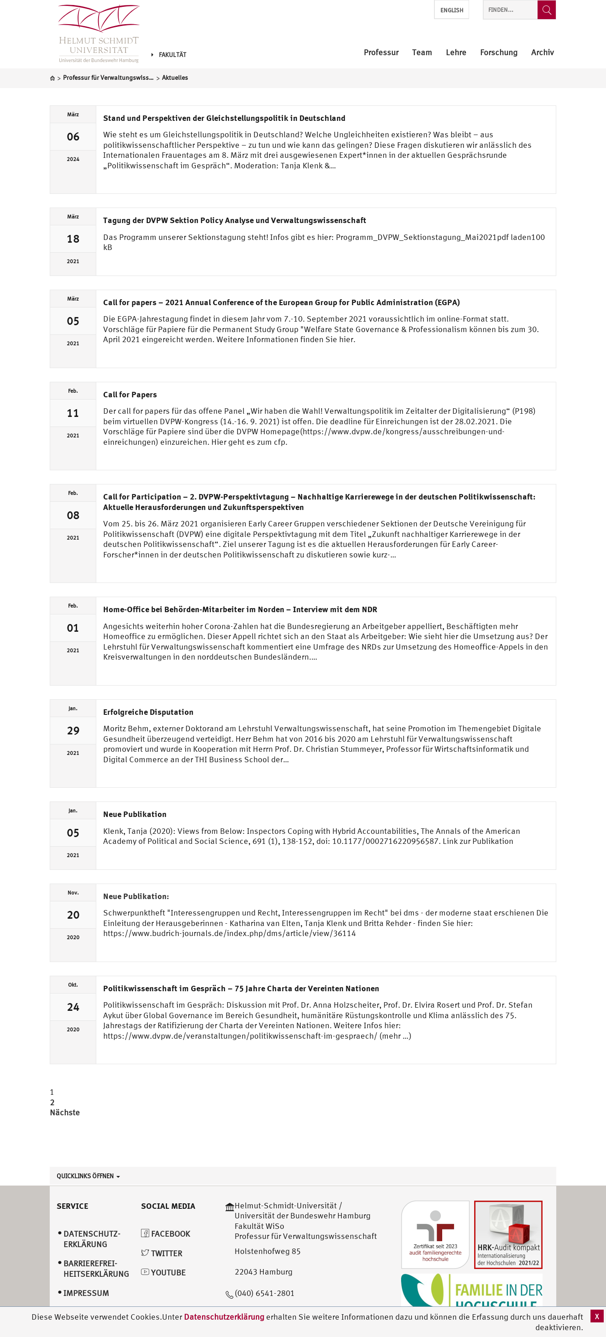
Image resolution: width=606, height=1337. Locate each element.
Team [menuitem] (422, 52)
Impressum (86, 1293)
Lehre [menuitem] (456, 52)
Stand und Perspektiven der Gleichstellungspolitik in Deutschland (224, 118)
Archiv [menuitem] (542, 52)
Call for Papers (130, 394)
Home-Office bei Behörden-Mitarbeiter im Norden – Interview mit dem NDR (240, 609)
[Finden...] (547, 9)
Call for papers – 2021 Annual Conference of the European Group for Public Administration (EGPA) (281, 302)
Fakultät (169, 55)
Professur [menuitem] (381, 52)
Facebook (165, 1233)
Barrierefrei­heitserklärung (96, 1269)
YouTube (163, 1272)
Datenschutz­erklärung (91, 1239)
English (451, 10)
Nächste (65, 1112)
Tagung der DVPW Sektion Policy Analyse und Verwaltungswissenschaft (234, 220)
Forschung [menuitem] (498, 52)
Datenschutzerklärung (224, 1316)
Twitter (161, 1253)
